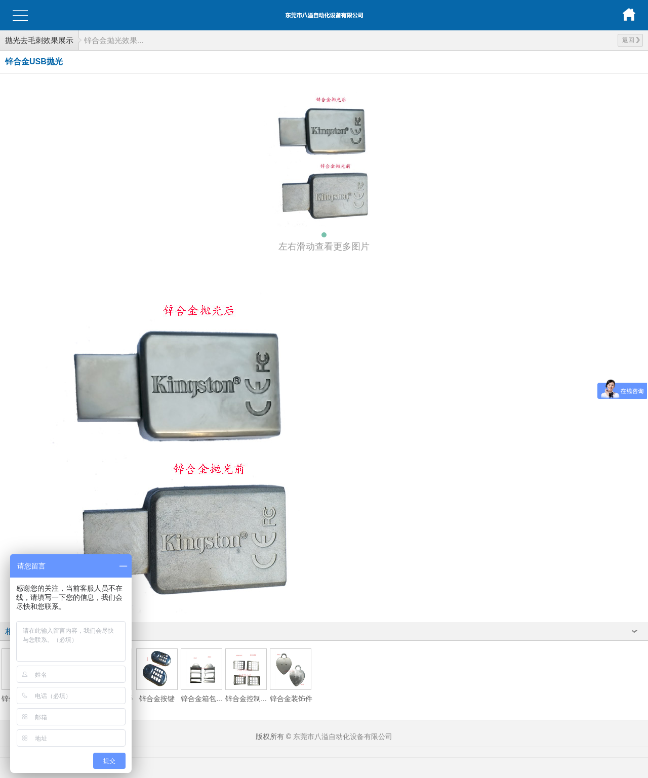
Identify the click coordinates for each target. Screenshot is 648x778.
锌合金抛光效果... (114, 40)
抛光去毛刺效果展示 (39, 40)
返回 (631, 40)
